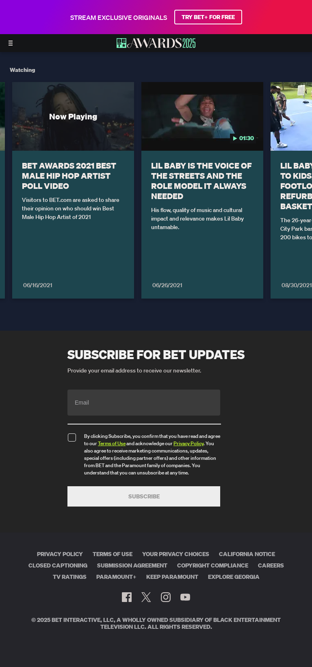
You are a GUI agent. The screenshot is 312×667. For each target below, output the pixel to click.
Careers (271, 565)
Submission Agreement (132, 565)
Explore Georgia (234, 576)
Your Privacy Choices (175, 554)
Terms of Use (112, 443)
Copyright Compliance (212, 565)
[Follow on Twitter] (146, 597)
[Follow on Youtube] (185, 597)
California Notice (247, 554)
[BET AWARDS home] (156, 45)
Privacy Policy (188, 443)
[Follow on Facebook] (127, 597)
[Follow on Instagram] (166, 597)
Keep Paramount (172, 576)
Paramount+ (116, 576)
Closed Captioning (57, 565)
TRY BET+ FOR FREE (208, 17)
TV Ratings (70, 576)
